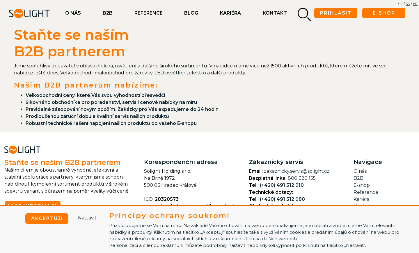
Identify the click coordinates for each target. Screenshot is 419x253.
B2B (108, 13)
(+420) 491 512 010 (282, 185)
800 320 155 (302, 178)
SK (408, 4)
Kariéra (230, 13)
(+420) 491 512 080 (283, 199)
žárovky (143, 73)
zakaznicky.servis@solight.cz (296, 171)
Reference (148, 13)
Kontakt (275, 13)
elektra (104, 66)
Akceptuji (47, 218)
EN (415, 4)
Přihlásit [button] (336, 13)
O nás (73, 13)
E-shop (362, 185)
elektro (197, 73)
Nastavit (87, 218)
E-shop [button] (384, 13)
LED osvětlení (171, 73)
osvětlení (125, 66)
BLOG (191, 13)
